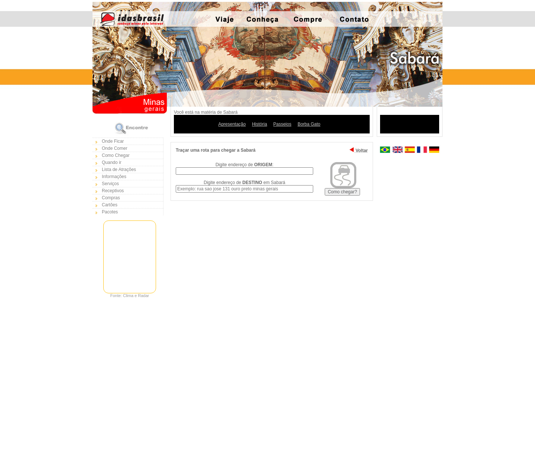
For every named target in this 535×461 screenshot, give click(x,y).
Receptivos (113, 190)
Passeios (282, 124)
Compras (111, 197)
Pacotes (110, 212)
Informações (114, 176)
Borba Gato (309, 124)
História (259, 124)
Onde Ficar (113, 141)
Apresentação (232, 124)
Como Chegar (116, 155)
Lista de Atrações (119, 169)
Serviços (110, 183)
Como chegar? (342, 191)
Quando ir (111, 162)
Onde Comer (114, 148)
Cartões (109, 204)
